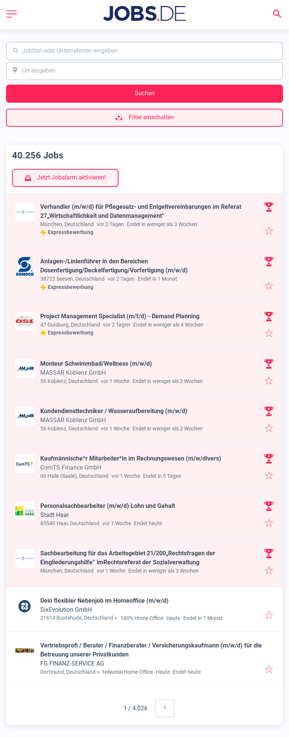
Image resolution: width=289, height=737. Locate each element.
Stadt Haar (54, 514)
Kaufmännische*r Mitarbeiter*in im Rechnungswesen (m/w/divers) (130, 458)
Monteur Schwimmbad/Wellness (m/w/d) (96, 363)
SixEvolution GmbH (66, 609)
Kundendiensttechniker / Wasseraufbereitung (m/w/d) (113, 411)
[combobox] (144, 51)
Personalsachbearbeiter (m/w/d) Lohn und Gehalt (107, 505)
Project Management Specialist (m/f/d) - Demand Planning (119, 316)
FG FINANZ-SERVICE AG (72, 663)
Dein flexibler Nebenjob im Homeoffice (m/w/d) (104, 600)
